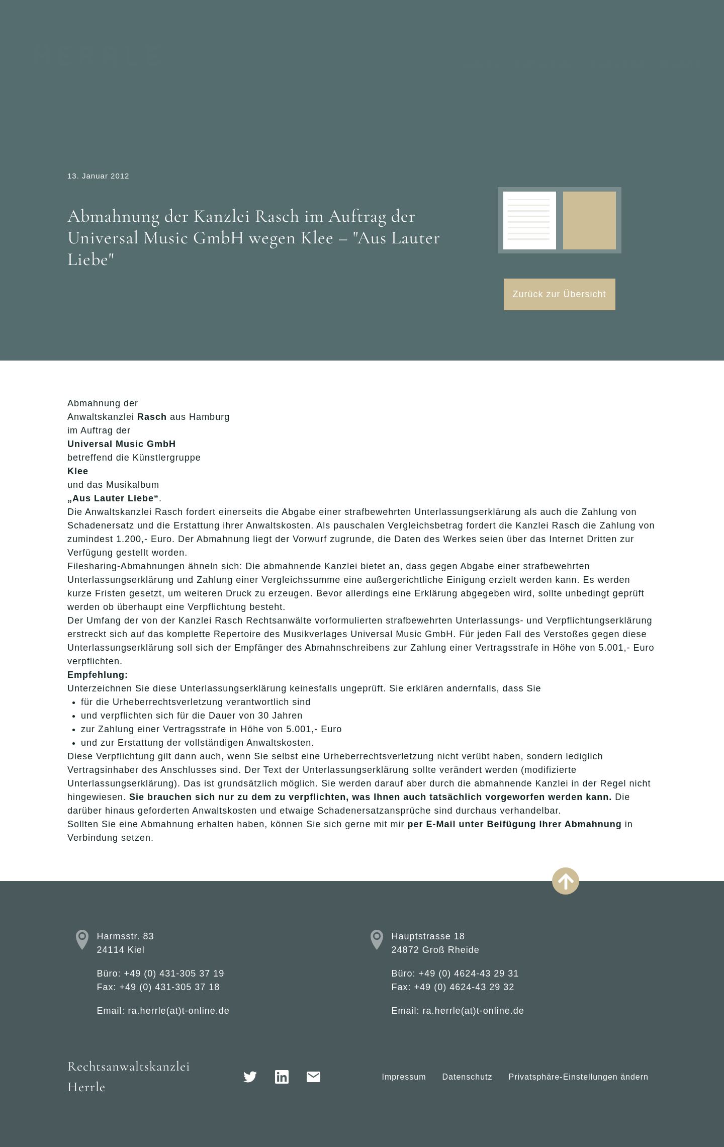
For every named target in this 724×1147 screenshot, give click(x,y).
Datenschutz (467, 1077)
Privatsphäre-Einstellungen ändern (579, 1077)
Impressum (404, 1077)
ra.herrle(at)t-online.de (179, 1011)
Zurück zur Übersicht (559, 294)
